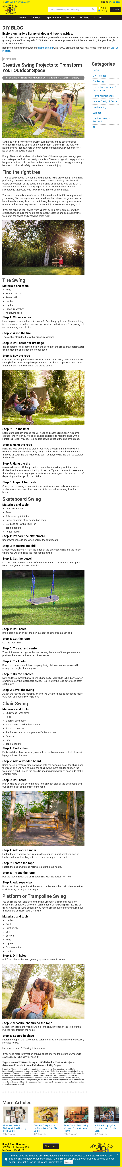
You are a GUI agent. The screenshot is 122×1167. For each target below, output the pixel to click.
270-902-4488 (114, 2)
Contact (98, 17)
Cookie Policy (36, 1162)
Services (70, 17)
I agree (68, 1162)
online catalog (45, 47)
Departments (52, 17)
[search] (68, 9)
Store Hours (50, 1146)
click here (73, 1158)
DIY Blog (84, 17)
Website (99, 8)
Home (22, 17)
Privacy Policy (55, 1162)
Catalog (99, 10)
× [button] (117, 1154)
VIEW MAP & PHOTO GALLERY (17, 2)
